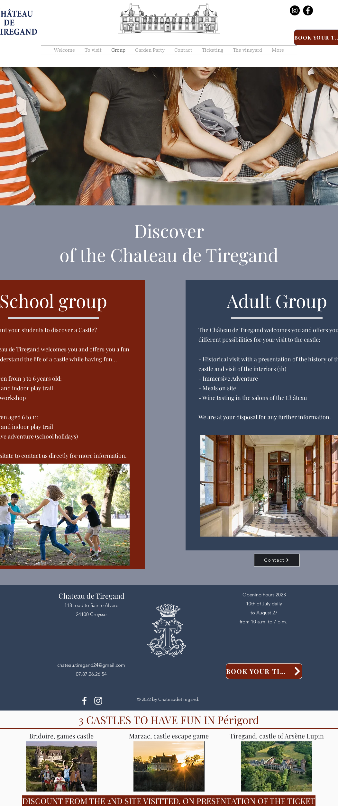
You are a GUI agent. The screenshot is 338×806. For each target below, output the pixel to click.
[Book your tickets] (264, 671)
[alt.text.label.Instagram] (98, 700)
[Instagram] (295, 10)
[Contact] (277, 560)
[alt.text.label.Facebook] (84, 700)
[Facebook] (308, 10)
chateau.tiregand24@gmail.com (91, 665)
